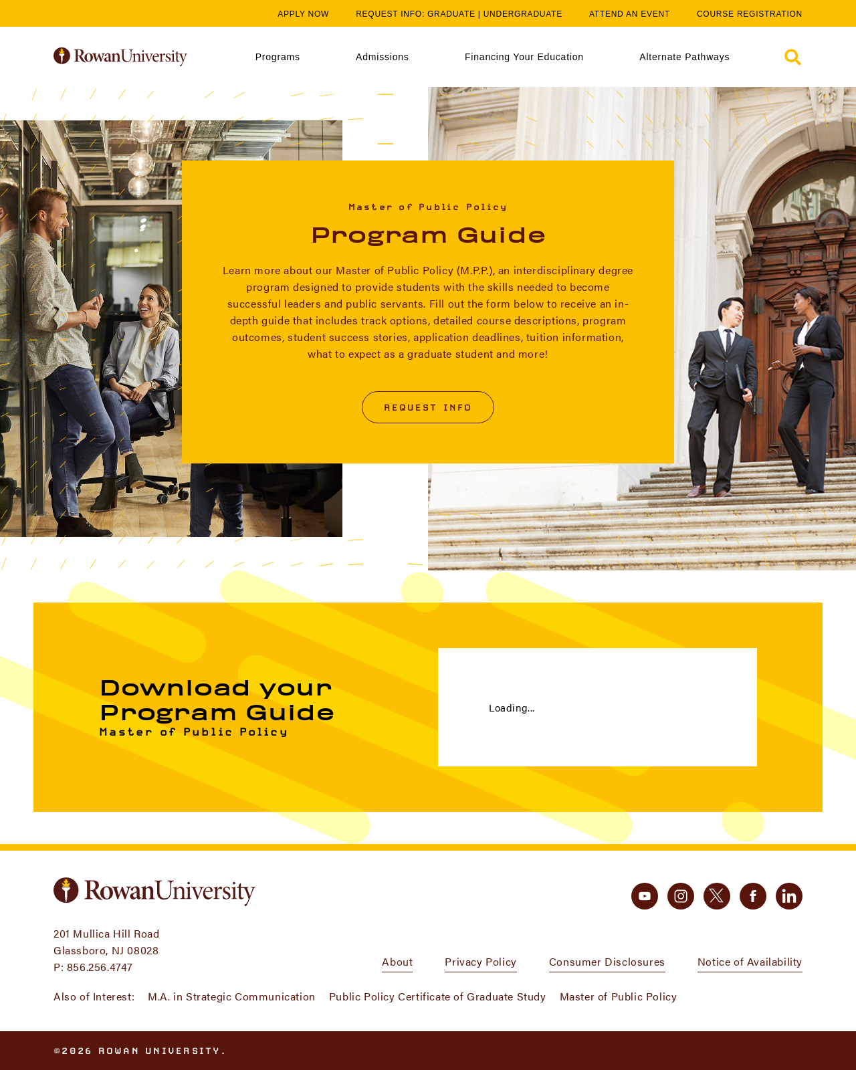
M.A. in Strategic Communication (232, 996)
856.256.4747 (100, 966)
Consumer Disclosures (607, 961)
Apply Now (303, 14)
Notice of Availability (750, 961)
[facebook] (753, 896)
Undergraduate (523, 14)
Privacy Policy (480, 961)
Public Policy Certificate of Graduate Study (437, 996)
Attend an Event (629, 14)
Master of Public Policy (618, 996)
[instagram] (680, 896)
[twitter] (717, 896)
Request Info (428, 407)
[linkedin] (789, 896)
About (397, 961)
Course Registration (749, 14)
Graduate (451, 14)
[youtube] (644, 896)
